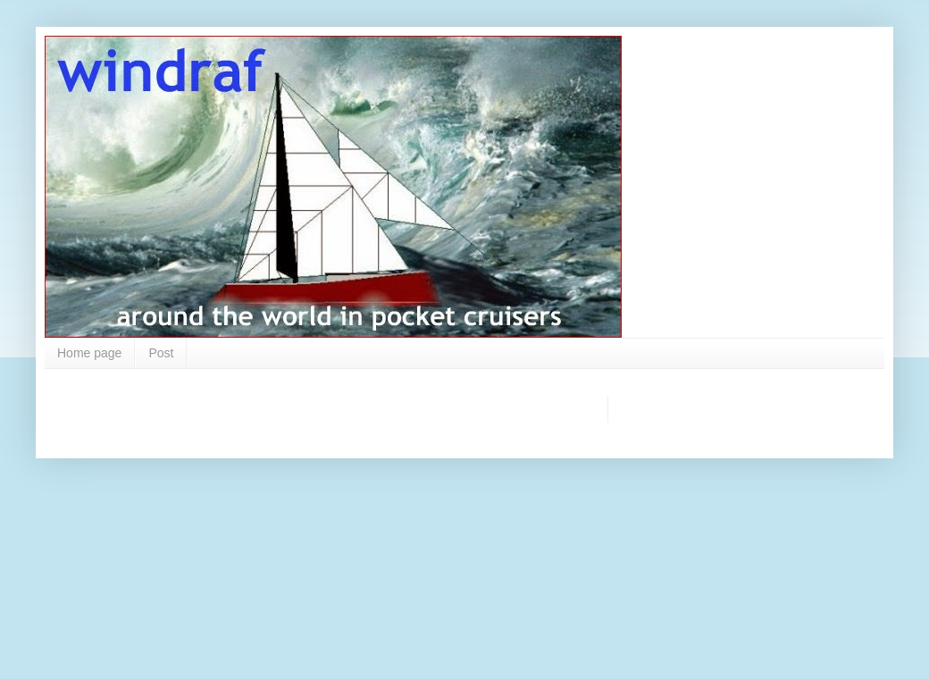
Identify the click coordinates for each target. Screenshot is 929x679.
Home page (89, 353)
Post (160, 353)
